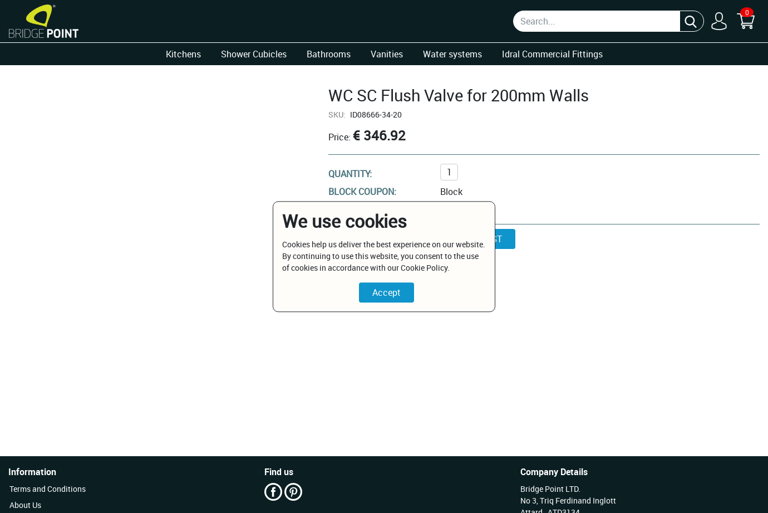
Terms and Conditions (47, 488)
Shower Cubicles (254, 54)
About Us (25, 505)
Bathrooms (329, 54)
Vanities (387, 54)
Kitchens (183, 54)
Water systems (452, 54)
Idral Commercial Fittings (552, 54)
